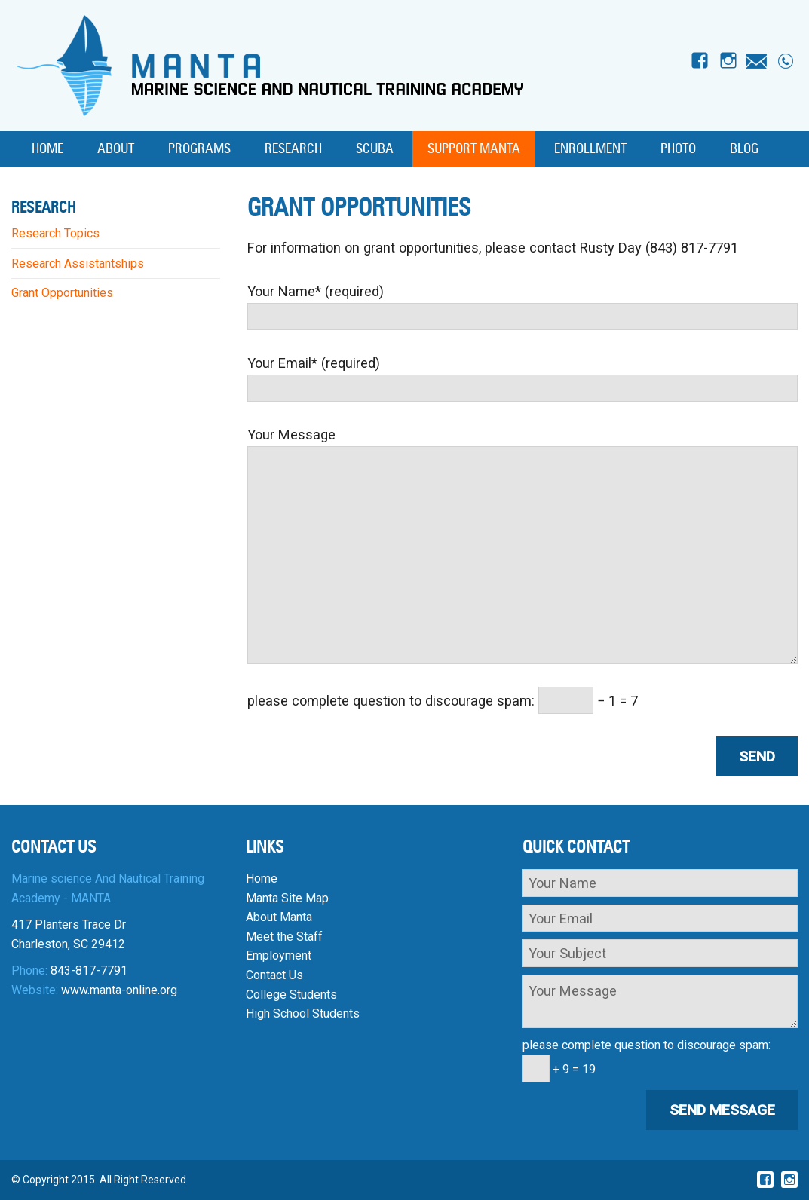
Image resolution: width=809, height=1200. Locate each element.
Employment (278, 955)
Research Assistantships (77, 263)
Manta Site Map (287, 898)
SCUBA (375, 149)
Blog (744, 149)
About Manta (279, 917)
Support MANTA (473, 149)
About (115, 149)
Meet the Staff (284, 936)
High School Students (303, 1013)
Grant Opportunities (62, 293)
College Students (291, 994)
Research (293, 149)
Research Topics (55, 233)
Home (47, 149)
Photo (678, 149)
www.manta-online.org (119, 990)
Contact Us (274, 975)
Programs (199, 149)
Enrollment (590, 149)
